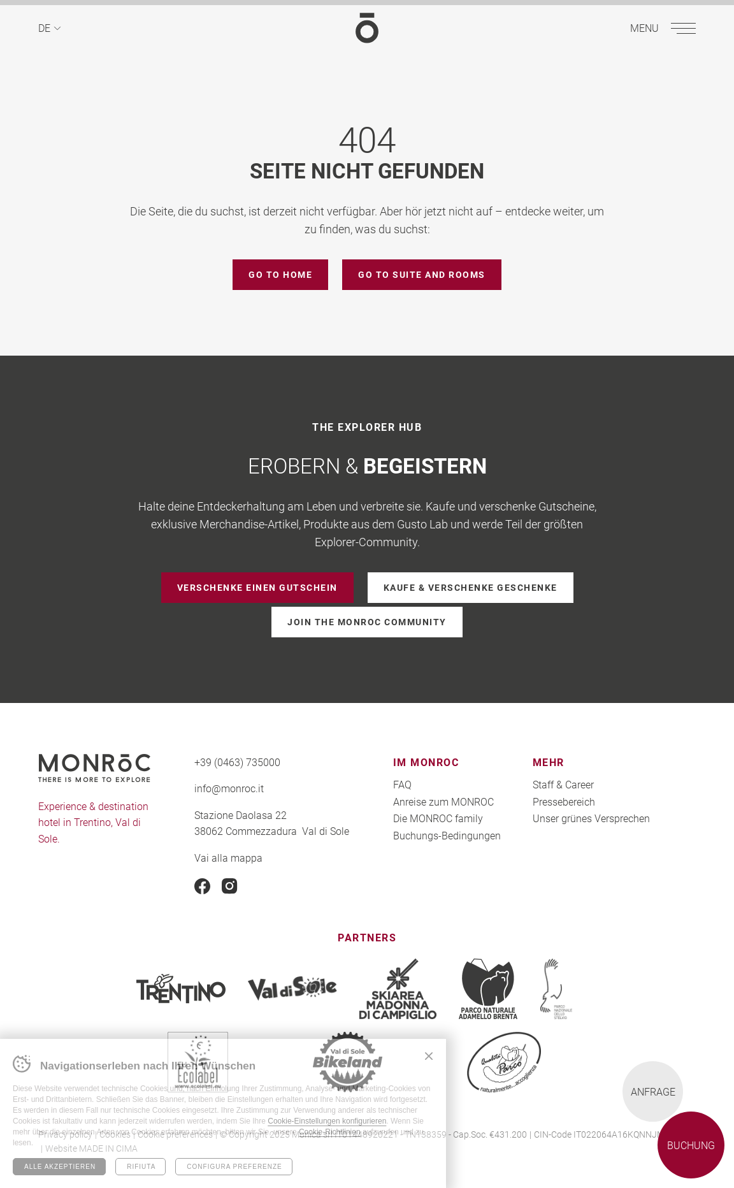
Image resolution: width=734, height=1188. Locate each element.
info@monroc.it (229, 788)
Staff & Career (563, 784)
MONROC (367, 28)
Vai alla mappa (228, 857)
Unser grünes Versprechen (591, 818)
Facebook (202, 886)
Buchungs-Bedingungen (447, 835)
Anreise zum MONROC (443, 801)
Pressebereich (564, 801)
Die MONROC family (438, 818)
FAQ (402, 784)
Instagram (230, 886)
